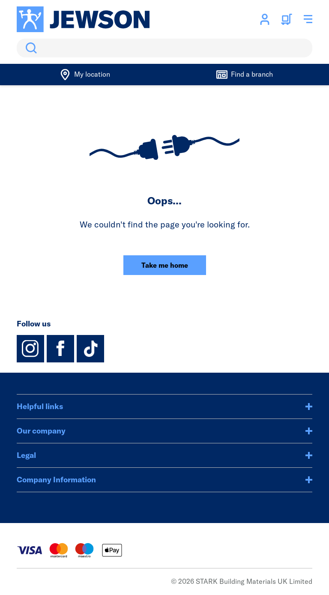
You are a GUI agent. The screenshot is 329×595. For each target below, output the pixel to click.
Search (29, 48)
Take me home (164, 265)
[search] (164, 48)
